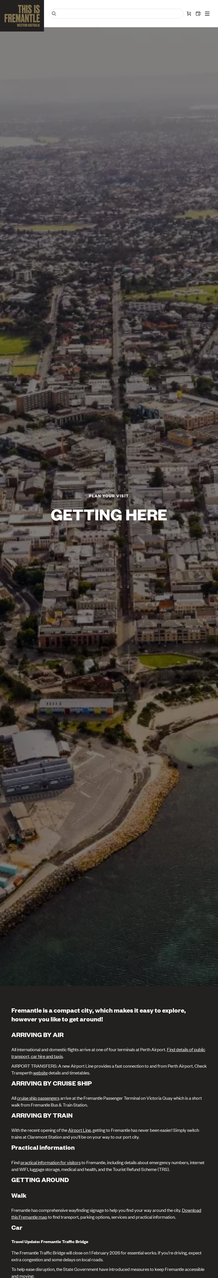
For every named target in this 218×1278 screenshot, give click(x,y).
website (40, 1072)
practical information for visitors (50, 1162)
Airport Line (79, 1130)
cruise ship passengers (38, 1098)
